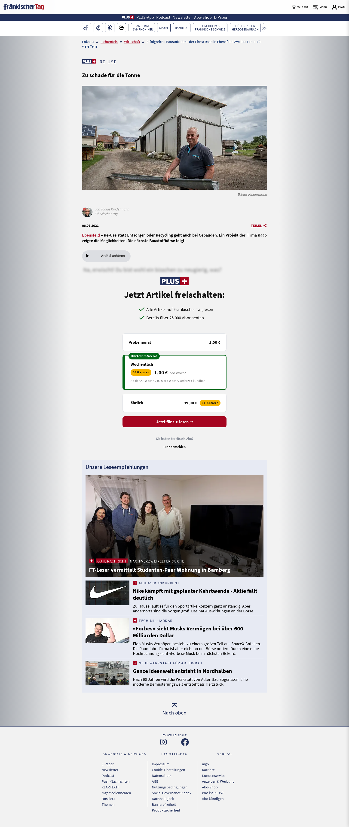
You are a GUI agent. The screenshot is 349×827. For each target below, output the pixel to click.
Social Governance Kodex (171, 793)
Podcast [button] (163, 17)
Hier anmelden (174, 446)
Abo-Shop (210, 787)
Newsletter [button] (182, 17)
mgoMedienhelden (116, 793)
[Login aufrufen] (339, 7)
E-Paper (108, 764)
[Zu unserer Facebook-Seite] (185, 742)
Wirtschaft (132, 41)
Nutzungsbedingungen (169, 787)
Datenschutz (161, 775)
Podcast (108, 775)
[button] (128, 17)
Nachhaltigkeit (163, 798)
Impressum (160, 764)
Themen (108, 804)
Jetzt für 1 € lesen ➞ (174, 421)
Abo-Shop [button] (203, 17)
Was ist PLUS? (212, 793)
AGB (155, 781)
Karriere (208, 769)
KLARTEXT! (110, 787)
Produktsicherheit (166, 810)
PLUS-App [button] (145, 17)
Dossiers (108, 798)
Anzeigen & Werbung (218, 781)
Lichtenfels (109, 41)
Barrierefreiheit (164, 804)
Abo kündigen (213, 798)
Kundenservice (213, 775)
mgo (205, 764)
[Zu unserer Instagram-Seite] (163, 742)
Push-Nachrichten (116, 781)
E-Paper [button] (220, 17)
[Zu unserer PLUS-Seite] (89, 61)
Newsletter (110, 769)
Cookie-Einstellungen (168, 769)
